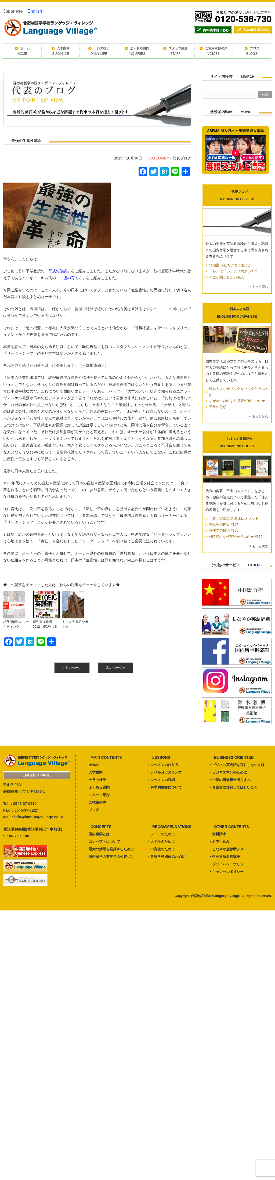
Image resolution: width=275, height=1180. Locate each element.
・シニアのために (161, 834)
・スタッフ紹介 (97, 795)
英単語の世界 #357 (223, 525)
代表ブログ (181, 158)
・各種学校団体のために (166, 857)
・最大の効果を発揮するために (109, 849)
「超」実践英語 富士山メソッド (234, 518)
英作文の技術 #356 (223, 530)
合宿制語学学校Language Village (215, 896)
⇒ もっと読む (258, 287)
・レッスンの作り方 (162, 765)
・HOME (92, 765)
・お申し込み (219, 842)
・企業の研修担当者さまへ (230, 780)
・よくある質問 (97, 787)
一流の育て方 (71, 278)
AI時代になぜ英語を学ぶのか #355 (235, 537)
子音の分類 (217, 407)
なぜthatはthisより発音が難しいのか (237, 401)
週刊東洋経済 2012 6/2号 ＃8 (45, 624)
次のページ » (115, 668)
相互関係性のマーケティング (16, 624)
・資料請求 (217, 834)
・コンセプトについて (102, 842)
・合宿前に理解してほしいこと (233, 787)
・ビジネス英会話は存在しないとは (237, 765)
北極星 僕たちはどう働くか (230, 265)
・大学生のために (161, 842)
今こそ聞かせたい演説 (226, 277)
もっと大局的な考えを (75, 624)
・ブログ (92, 810)
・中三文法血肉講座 (224, 857)
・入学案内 (94, 772)
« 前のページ (72, 668)
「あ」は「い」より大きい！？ (233, 271)
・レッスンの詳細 (161, 780)
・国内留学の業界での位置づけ (109, 857)
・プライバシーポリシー (228, 864)
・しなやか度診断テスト (228, 849)
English (34, 11)
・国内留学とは (97, 834)
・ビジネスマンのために (228, 772)
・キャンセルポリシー (226, 872)
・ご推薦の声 (95, 802)
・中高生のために (161, 849)
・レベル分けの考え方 (164, 772)
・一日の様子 (95, 780)
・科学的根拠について (164, 787)
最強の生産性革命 (26, 141)
